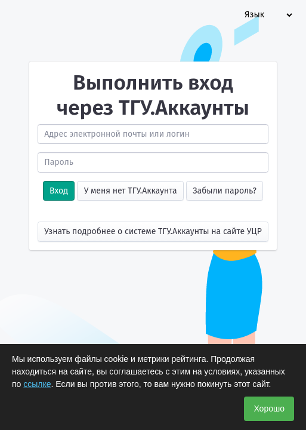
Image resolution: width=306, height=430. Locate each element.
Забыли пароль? (224, 191)
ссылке (37, 384)
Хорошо (269, 408)
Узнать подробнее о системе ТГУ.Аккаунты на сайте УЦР (153, 231)
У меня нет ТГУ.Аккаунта (130, 191)
